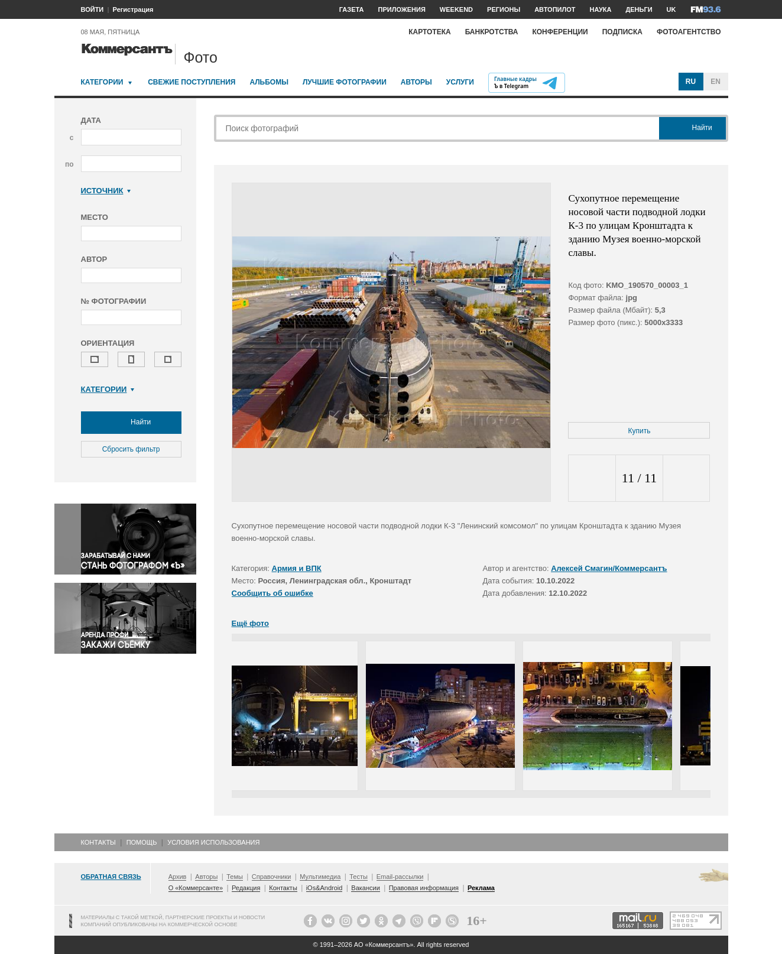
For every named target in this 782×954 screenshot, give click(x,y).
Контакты (98, 842)
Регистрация (133, 9)
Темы (234, 876)
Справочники (271, 876)
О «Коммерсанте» (195, 887)
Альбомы (268, 82)
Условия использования (213, 842)
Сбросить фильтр (131, 449)
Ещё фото (250, 623)
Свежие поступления (191, 82)
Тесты (358, 876)
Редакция (246, 887)
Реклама (481, 887)
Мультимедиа (320, 876)
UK (671, 9)
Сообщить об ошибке (272, 593)
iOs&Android (324, 887)
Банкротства (491, 32)
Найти (131, 422)
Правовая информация (424, 887)
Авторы (416, 82)
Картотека (429, 32)
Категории (102, 82)
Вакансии (365, 887)
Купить (639, 431)
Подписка (622, 32)
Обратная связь (111, 876)
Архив (177, 876)
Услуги (460, 82)
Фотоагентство (689, 32)
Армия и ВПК (297, 568)
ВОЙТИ (92, 9)
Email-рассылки (400, 876)
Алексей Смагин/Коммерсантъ (609, 568)
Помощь (141, 842)
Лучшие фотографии (345, 82)
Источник (106, 190)
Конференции (560, 32)
